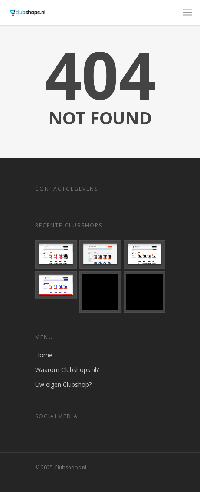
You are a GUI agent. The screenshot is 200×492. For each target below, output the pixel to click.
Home (43, 355)
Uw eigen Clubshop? (63, 384)
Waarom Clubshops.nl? (67, 370)
